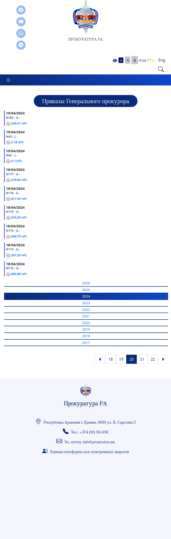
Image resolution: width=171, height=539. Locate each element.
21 (142, 359)
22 (153, 359)
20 (131, 359)
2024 (86, 296)
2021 (86, 316)
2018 (86, 336)
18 (110, 359)
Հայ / (143, 60)
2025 (86, 289)
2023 (86, 303)
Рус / (153, 60)
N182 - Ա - (13, 117)
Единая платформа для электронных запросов (89, 451)
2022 (86, 309)
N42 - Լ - (12, 155)
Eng (161, 60)
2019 (86, 329)
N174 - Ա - (13, 230)
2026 (86, 283)
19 (121, 359)
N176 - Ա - (13, 193)
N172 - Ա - (13, 268)
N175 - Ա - (13, 211)
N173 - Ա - (13, 249)
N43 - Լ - (12, 136)
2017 (86, 342)
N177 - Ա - (13, 174)
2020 (86, 322)
